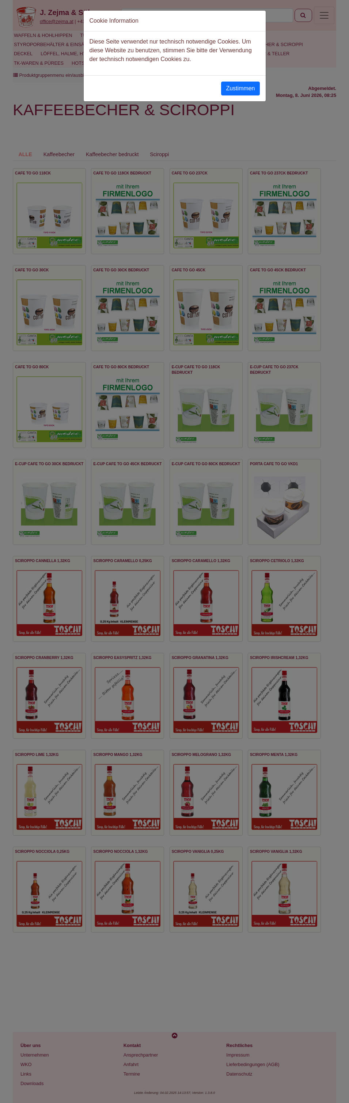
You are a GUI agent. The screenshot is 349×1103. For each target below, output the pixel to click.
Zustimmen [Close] (240, 88)
